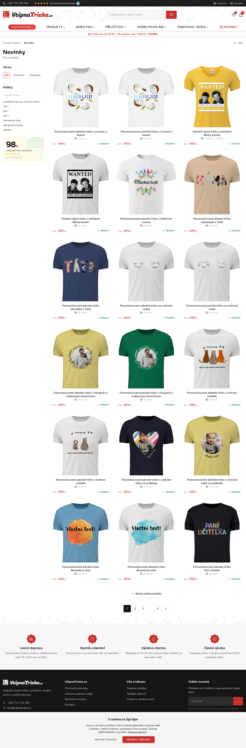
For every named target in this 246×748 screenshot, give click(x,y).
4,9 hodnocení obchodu (62, 3)
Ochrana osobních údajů (79, 693)
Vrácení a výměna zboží (140, 699)
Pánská (18, 75)
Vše (7, 75)
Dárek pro (85, 27)
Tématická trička (192, 27)
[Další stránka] (165, 608)
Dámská (34, 75)
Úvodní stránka (11, 42)
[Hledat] (171, 15)
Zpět (238, 42)
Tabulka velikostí (136, 693)
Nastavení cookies (75, 699)
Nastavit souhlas (106, 739)
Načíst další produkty (146, 593)
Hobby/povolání (151, 27)
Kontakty (236, 3)
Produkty (56, 27)
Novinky (228, 27)
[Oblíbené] (233, 15)
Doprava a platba (136, 688)
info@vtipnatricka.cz (19, 707)
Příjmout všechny (137, 732)
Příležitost (115, 27)
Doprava (219, 3)
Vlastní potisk (22, 27)
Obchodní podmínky (76, 688)
